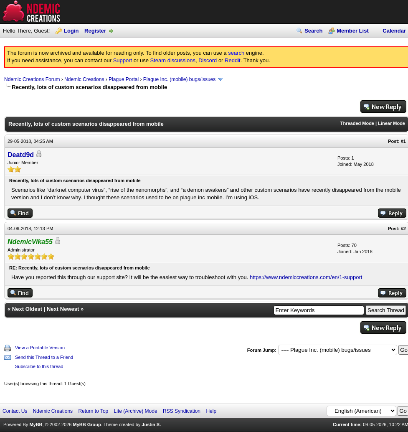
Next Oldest (27, 309)
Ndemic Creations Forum (32, 79)
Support (122, 60)
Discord (207, 60)
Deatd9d (21, 154)
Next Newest (63, 309)
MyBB (35, 424)
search (236, 53)
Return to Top (93, 411)
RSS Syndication (181, 411)
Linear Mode (391, 123)
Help (211, 411)
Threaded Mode (357, 123)
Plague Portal (124, 79)
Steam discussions (172, 60)
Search (313, 31)
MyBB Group (87, 424)
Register (95, 31)
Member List (353, 31)
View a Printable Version (40, 347)
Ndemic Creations (84, 79)
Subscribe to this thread (39, 366)
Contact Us (15, 411)
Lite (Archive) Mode (135, 411)
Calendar (394, 31)
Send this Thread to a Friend (44, 357)
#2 (403, 228)
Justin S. (151, 424)
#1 (403, 141)
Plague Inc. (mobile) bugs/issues (179, 79)
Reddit (233, 60)
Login (71, 31)
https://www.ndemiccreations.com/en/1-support (306, 277)
